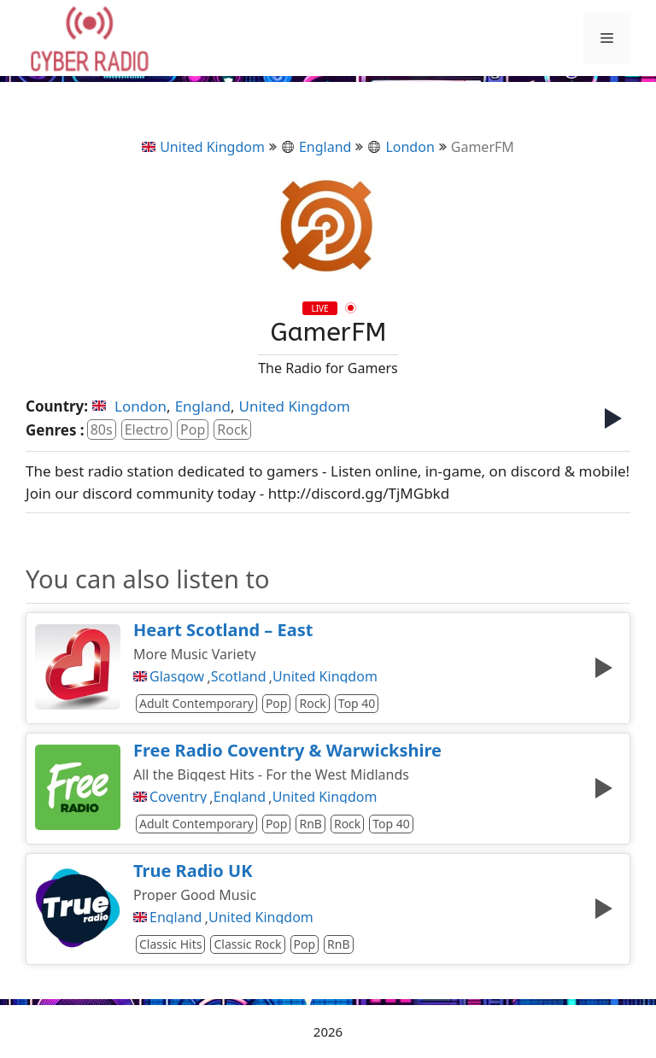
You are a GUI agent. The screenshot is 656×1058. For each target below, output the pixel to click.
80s (102, 429)
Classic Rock (247, 944)
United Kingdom (203, 146)
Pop (192, 429)
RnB (310, 823)
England (316, 146)
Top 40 (357, 703)
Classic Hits (170, 944)
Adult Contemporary (196, 703)
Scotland (238, 676)
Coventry (178, 797)
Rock (232, 429)
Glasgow (176, 676)
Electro (146, 429)
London (400, 146)
